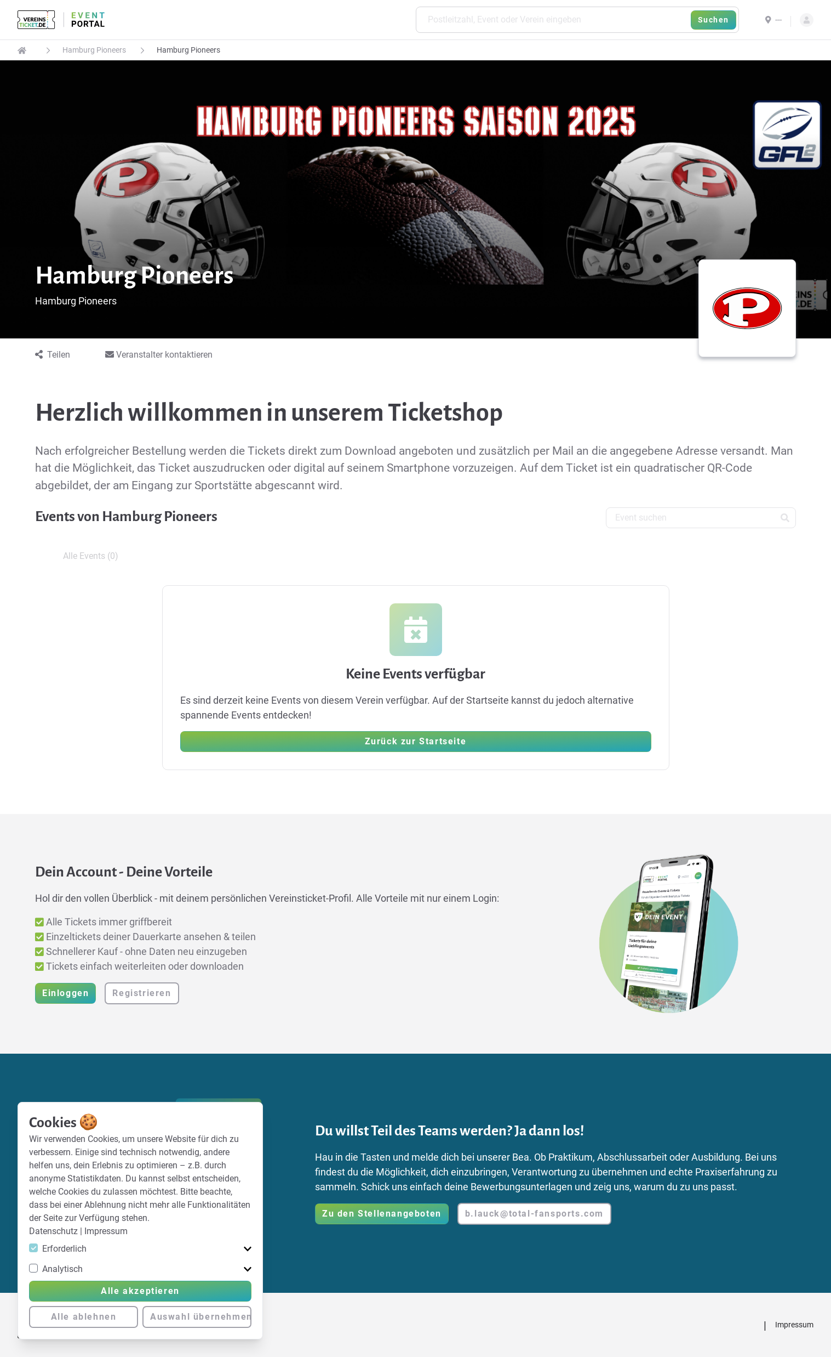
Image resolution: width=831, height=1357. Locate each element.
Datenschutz (54, 1231)
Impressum (106, 1231)
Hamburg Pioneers (94, 50)
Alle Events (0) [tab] (90, 556)
